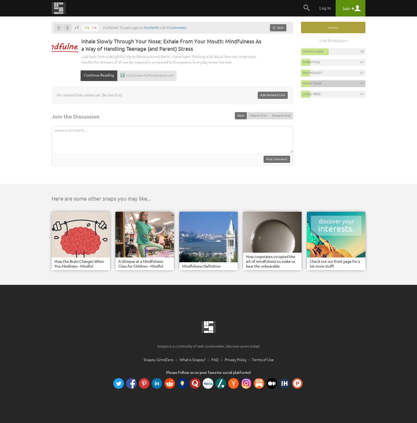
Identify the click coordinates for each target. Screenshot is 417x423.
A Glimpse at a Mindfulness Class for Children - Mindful (140, 263)
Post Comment (276, 159)
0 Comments (176, 27)
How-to (333, 27)
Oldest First (258, 115)
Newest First (281, 115)
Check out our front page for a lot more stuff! (335, 263)
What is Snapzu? (192, 360)
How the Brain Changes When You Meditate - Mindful (79, 263)
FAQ (215, 360)
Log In (325, 8)
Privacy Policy (236, 360)
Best (240, 115)
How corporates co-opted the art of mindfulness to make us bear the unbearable (270, 261)
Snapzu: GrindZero (158, 360)
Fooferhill (151, 27)
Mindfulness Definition (201, 266)
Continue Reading (99, 75)
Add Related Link (272, 95)
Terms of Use (263, 360)
